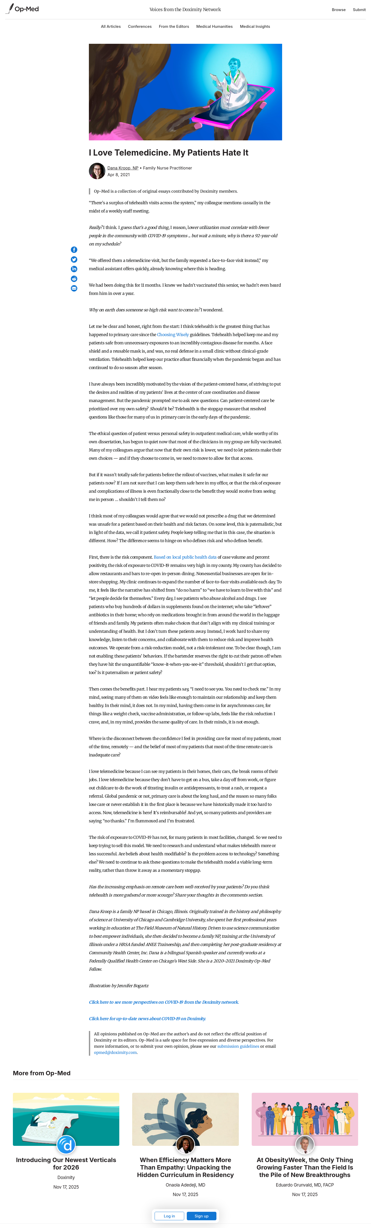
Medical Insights (255, 26)
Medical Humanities (214, 26)
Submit (359, 10)
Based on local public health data (185, 557)
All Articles (111, 26)
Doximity (66, 1177)
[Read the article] (66, 1120)
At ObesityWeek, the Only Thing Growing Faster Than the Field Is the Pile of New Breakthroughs (305, 1167)
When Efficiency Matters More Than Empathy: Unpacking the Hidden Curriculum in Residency (185, 1167)
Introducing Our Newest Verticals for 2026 (66, 1163)
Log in (169, 1216)
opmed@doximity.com (115, 1052)
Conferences (140, 26)
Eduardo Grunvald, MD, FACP (305, 1185)
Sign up (201, 1216)
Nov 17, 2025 (46, 1186)
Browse (339, 10)
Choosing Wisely (173, 334)
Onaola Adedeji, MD (185, 1185)
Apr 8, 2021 (118, 174)
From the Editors (174, 26)
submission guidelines (238, 1046)
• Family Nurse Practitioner (166, 167)
